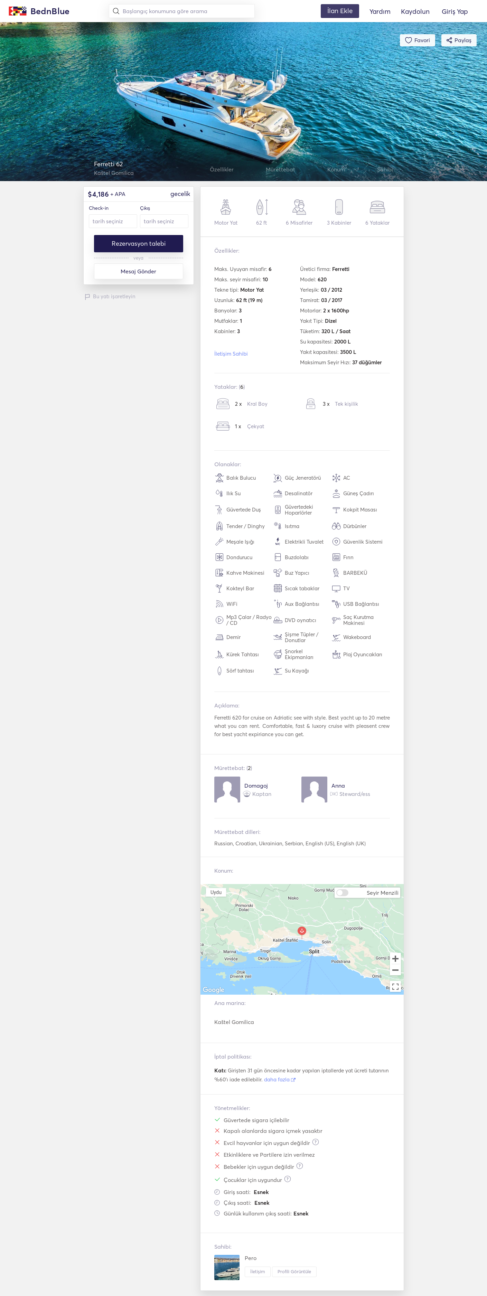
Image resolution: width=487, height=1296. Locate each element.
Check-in (99, 208)
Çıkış (145, 208)
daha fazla (280, 1079)
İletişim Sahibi (231, 353)
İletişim (257, 1271)
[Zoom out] (395, 970)
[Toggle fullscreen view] (395, 986)
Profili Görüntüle (294, 1271)
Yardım (380, 11)
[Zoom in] (395, 958)
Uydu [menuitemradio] (216, 892)
